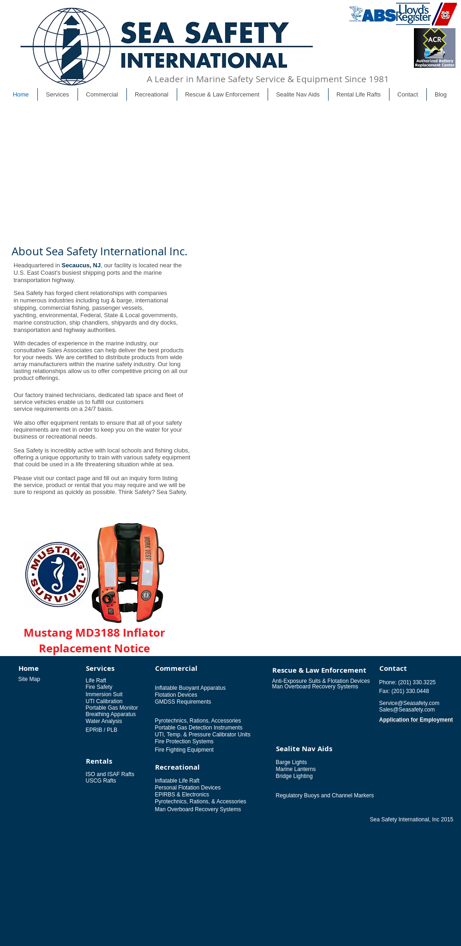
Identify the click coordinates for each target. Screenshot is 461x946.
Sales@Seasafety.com (407, 709)
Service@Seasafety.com (409, 703)
